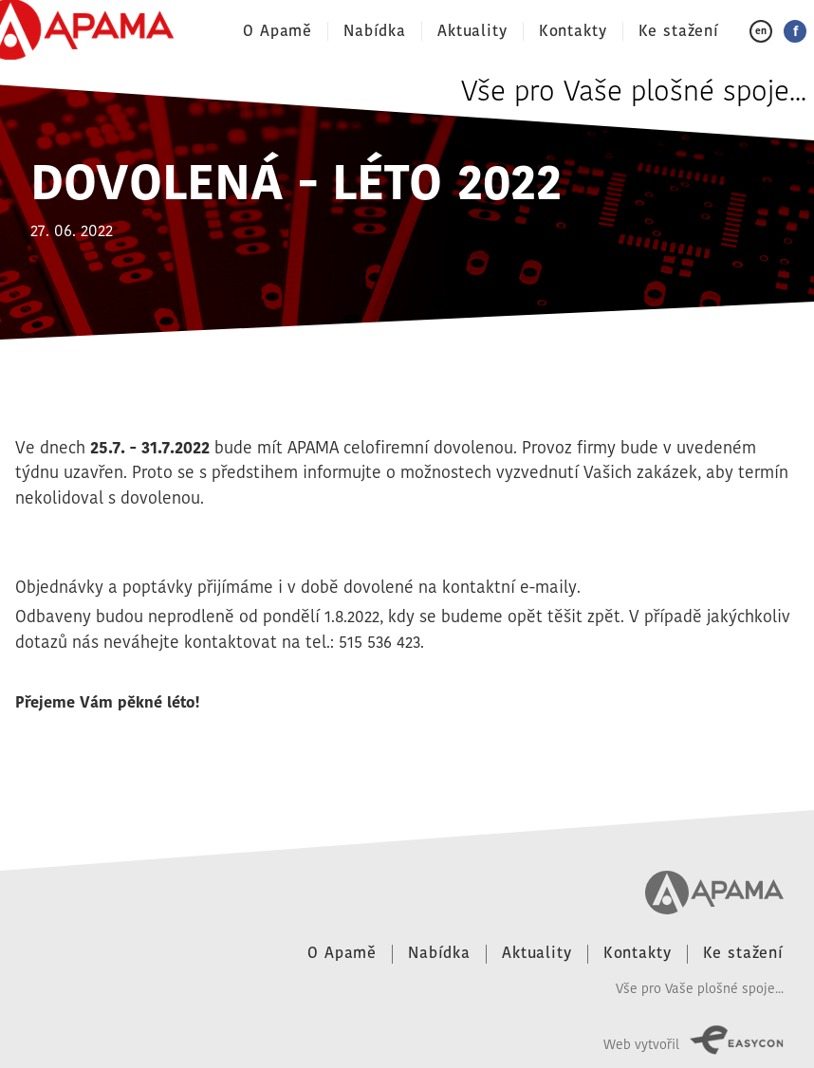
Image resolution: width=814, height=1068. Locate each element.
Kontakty (573, 31)
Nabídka (374, 31)
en (761, 31)
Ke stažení (679, 31)
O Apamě (277, 31)
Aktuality (472, 31)
